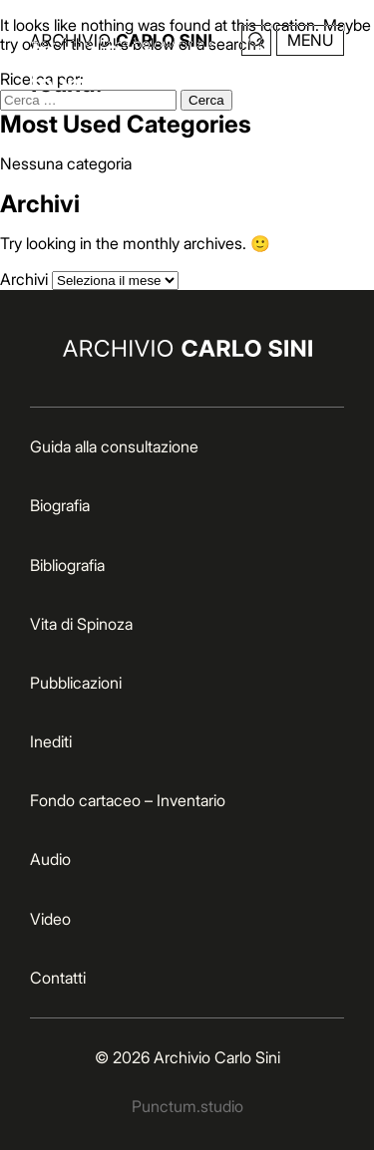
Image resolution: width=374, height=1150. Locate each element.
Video (50, 919)
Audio (50, 859)
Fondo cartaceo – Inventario (127, 800)
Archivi (24, 279)
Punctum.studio (187, 1106)
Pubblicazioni (76, 683)
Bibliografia (67, 565)
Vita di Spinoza (81, 624)
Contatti (58, 978)
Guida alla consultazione (114, 446)
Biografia (60, 505)
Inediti (51, 741)
